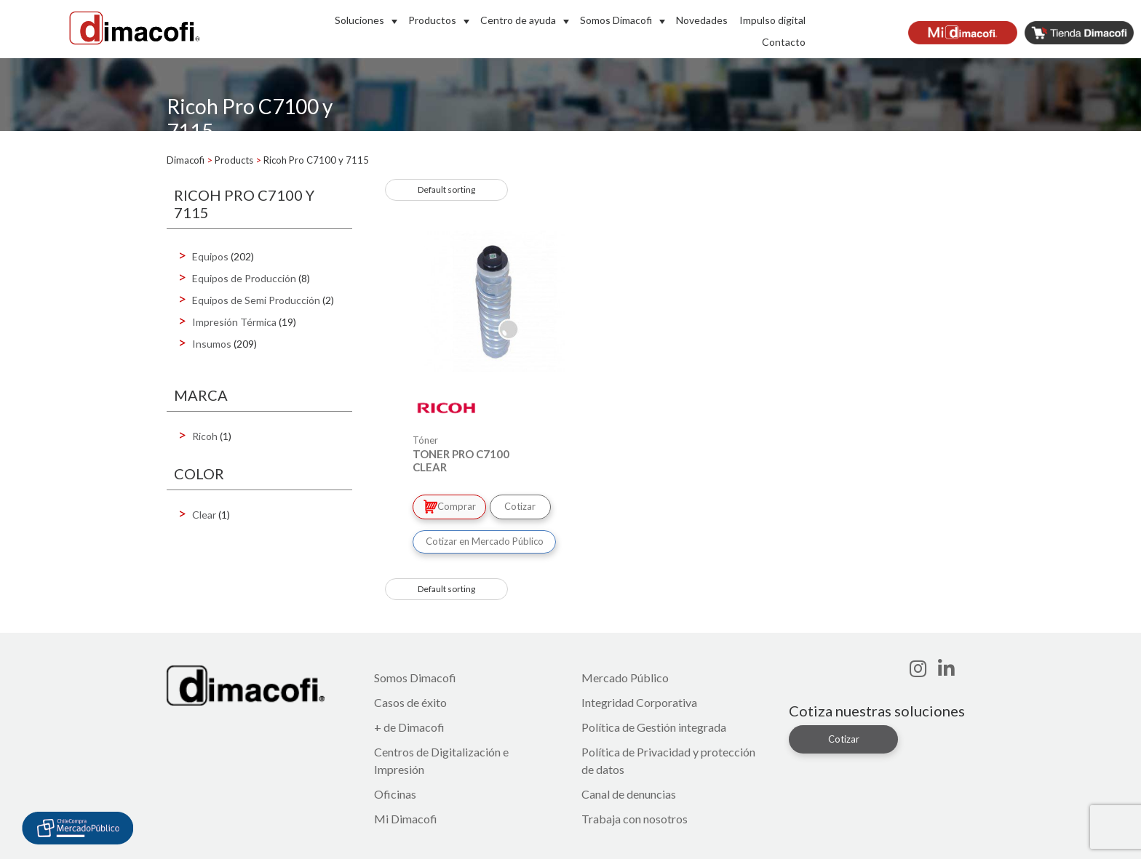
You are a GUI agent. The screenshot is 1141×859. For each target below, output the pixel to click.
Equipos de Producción (244, 278)
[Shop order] (446, 190)
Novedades (702, 20)
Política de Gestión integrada (653, 725)
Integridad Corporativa (639, 700)
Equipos (210, 256)
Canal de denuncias (628, 792)
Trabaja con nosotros (634, 816)
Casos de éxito (410, 700)
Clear (204, 514)
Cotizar (524, 505)
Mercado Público (625, 675)
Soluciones (359, 20)
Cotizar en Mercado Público (485, 539)
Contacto (784, 42)
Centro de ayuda (518, 20)
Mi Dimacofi (405, 816)
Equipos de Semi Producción (256, 300)
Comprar (450, 505)
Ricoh (205, 436)
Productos (432, 20)
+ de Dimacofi (409, 725)
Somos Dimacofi (616, 20)
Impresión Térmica (234, 322)
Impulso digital (772, 20)
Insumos (211, 343)
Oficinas (395, 792)
